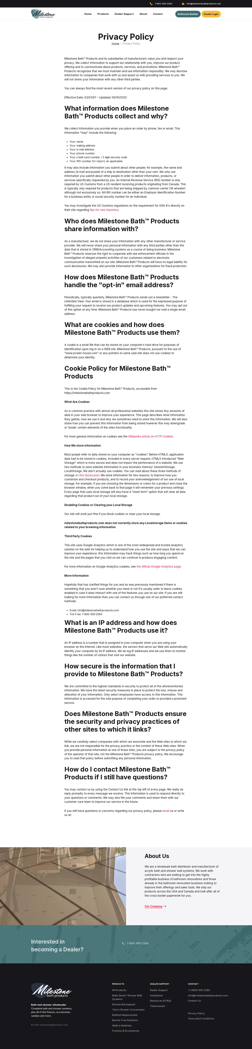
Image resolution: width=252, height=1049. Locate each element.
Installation (156, 995)
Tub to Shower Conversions (128, 1009)
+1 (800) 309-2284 (199, 990)
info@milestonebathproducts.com (201, 3)
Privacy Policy (196, 1013)
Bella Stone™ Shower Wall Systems (127, 997)
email (165, 810)
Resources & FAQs (160, 1000)
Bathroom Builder (188, 14)
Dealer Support (159, 990)
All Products (119, 990)
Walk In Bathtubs (122, 1025)
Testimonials (157, 1006)
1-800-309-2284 (161, 3)
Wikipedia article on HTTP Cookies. (151, 436)
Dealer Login (211, 14)
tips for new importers (104, 209)
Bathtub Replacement (124, 1015)
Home (115, 43)
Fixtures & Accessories (125, 1030)
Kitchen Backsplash (123, 1004)
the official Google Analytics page (159, 566)
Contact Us (194, 1000)
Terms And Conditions (201, 1018)
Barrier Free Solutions (125, 1020)
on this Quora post (87, 475)
